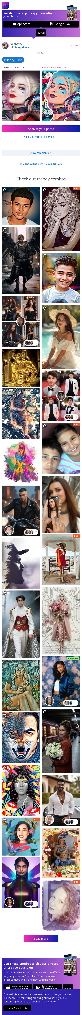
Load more (41, 939)
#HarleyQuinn (13, 60)
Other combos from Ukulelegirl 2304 (41, 163)
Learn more (49, 1001)
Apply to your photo (41, 129)
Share (74, 45)
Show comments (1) (41, 152)
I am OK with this (17, 1008)
